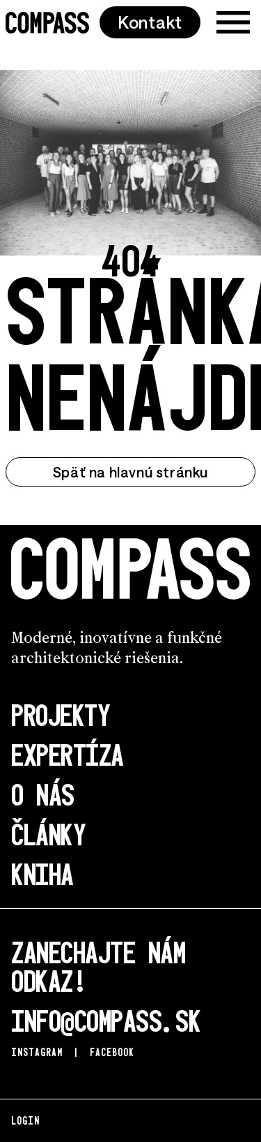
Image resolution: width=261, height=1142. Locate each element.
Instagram (37, 1051)
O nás (42, 793)
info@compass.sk (105, 1019)
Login (25, 1120)
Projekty (60, 713)
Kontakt (150, 22)
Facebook (112, 1051)
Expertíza (67, 753)
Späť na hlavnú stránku (130, 472)
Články (48, 833)
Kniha (42, 873)
